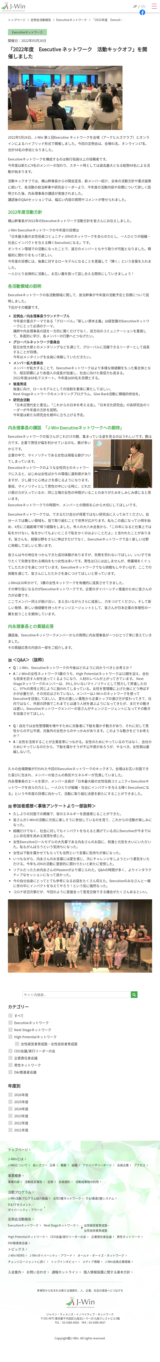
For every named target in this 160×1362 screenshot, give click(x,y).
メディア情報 (91, 1261)
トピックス (16, 1249)
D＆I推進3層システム (100, 1198)
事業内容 (14, 1182)
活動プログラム (19, 1192)
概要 (63, 1165)
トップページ (18, 1149)
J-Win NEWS (16, 1255)
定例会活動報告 (19, 1219)
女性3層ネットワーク (67, 1198)
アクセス (139, 1165)
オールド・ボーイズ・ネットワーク (101, 1255)
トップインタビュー (64, 1261)
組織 (75, 1165)
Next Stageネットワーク (32, 1029)
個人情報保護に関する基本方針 (107, 1271)
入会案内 (14, 1271)
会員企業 (123, 1165)
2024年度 (21, 1108)
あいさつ (38, 1165)
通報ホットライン (65, 1271)
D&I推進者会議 (25, 1072)
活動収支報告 (33, 1182)
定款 (50, 1182)
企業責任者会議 (26, 1057)
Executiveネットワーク (31, 1022)
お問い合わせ (36, 1271)
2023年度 (21, 1115)
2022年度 (21, 1122)
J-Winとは (16, 1158)
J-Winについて (18, 1165)
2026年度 (21, 1094)
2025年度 (21, 1101)
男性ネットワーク (27, 1064)
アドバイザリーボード (97, 1165)
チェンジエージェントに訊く (27, 1261)
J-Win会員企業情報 (117, 1261)
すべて (19, 1015)
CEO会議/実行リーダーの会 (34, 1050)
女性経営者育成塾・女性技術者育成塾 (49, 1043)
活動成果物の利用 (87, 1182)
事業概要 (14, 1175)
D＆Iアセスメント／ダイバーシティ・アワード (25, 1207)
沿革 (52, 1165)
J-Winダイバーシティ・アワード (51, 1255)
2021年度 (21, 1129)
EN (143, 6)
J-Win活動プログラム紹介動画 (28, 1198)
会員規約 (64, 1182)
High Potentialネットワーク (35, 1036)
